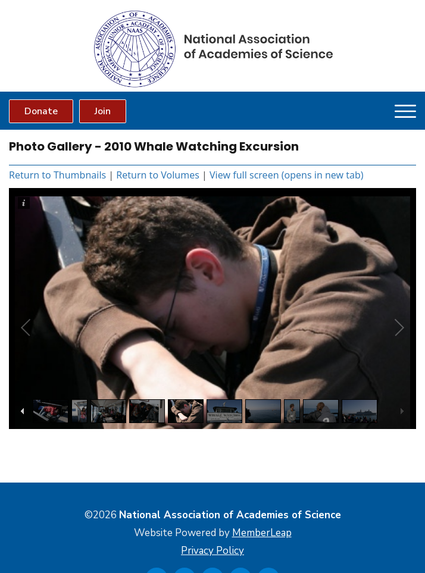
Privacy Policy (212, 551)
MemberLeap (262, 533)
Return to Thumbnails (57, 174)
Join (103, 111)
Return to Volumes (157, 174)
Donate (41, 111)
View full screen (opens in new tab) (287, 174)
